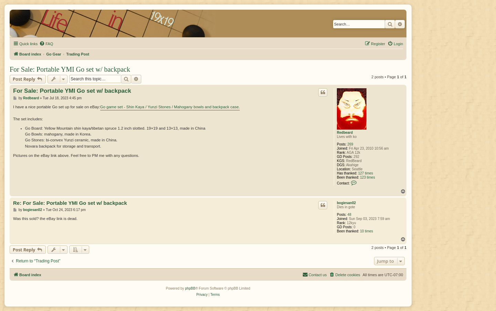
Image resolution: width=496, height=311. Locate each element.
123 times (367, 177)
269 (350, 144)
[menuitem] (46, 44)
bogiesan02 (346, 203)
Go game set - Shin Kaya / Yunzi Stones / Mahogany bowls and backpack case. (170, 107)
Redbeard (345, 132)
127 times (365, 173)
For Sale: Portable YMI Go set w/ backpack (70, 69)
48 (349, 215)
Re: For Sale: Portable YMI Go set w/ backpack (70, 203)
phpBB (190, 288)
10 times (366, 231)
